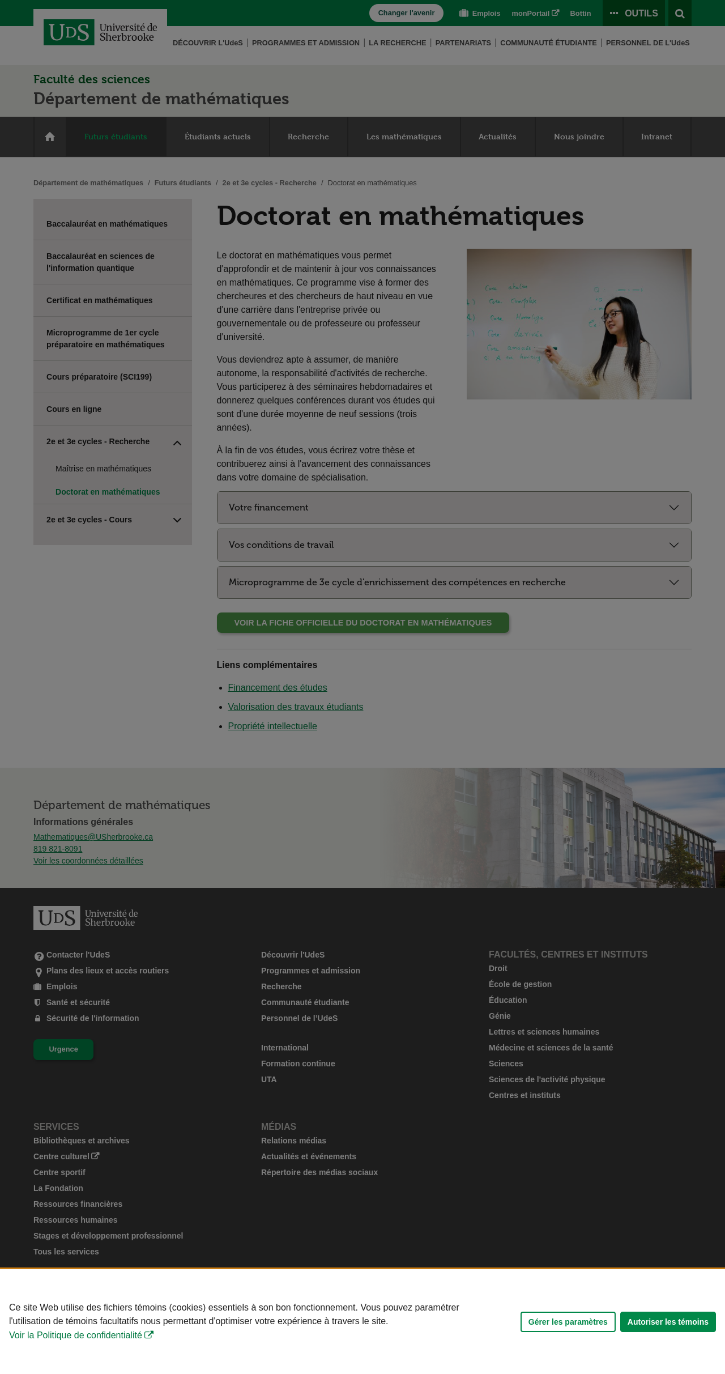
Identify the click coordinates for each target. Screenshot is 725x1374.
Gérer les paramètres (568, 1321)
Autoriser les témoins (668, 1321)
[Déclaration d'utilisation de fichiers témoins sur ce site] (362, 1321)
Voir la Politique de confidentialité (75, 1335)
